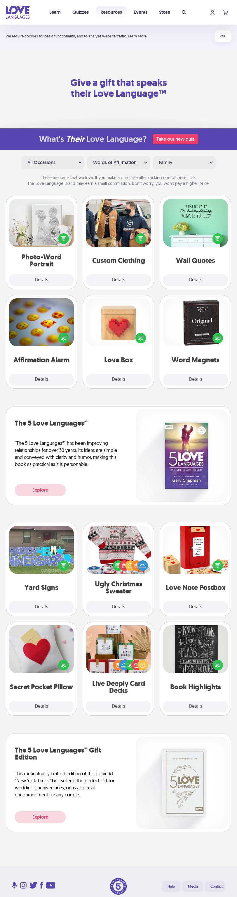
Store (164, 12)
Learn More (137, 36)
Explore (40, 490)
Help (171, 886)
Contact (216, 886)
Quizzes (80, 12)
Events (140, 12)
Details (41, 280)
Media (193, 886)
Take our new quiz (175, 139)
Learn (55, 12)
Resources (111, 12)
